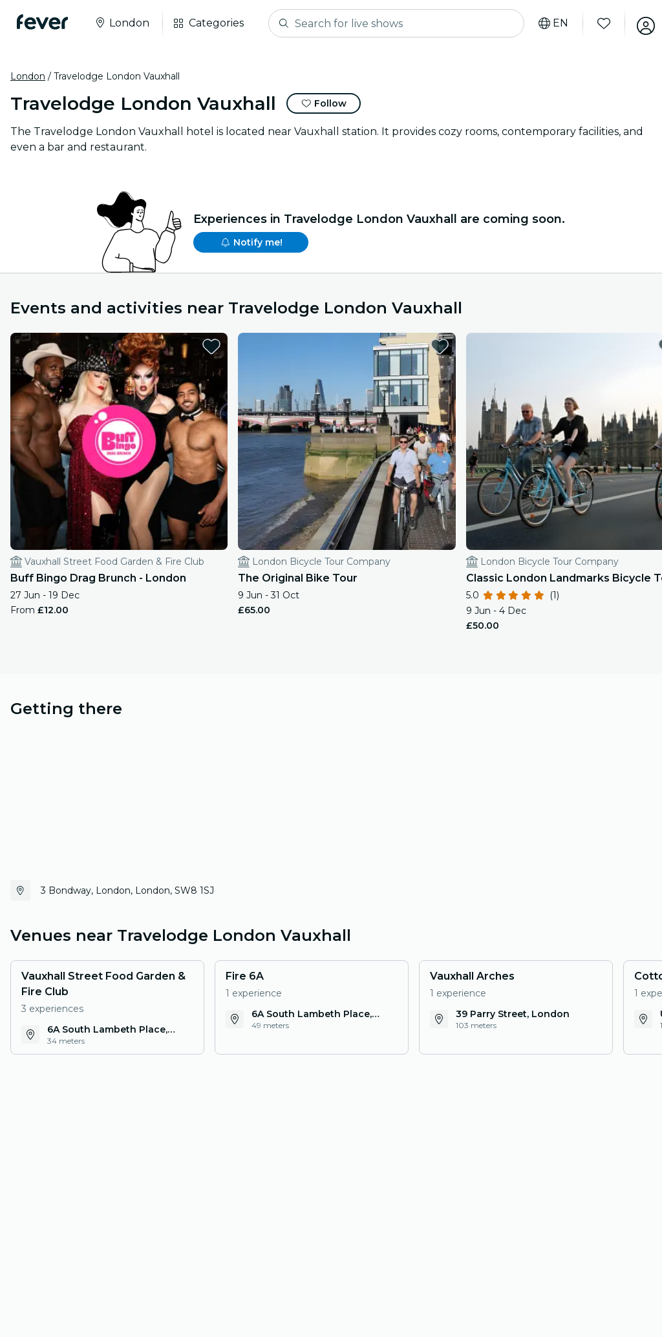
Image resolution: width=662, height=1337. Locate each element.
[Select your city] (125, 23)
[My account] (637, 23)
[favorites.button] (146, 346)
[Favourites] (595, 23)
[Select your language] (545, 23)
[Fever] (46, 22)
